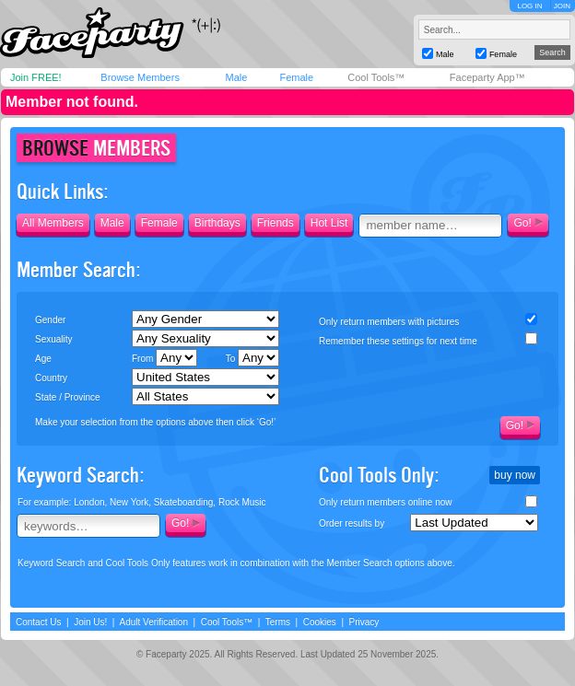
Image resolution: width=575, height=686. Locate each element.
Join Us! (90, 622)
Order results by (351, 523)
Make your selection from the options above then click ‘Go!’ (155, 422)
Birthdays (217, 222)
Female (296, 77)
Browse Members (140, 77)
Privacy (364, 622)
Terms (277, 622)
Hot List (329, 222)
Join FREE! (36, 77)
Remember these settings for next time (398, 341)
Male (236, 77)
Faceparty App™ (487, 77)
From (164, 357)
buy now (514, 475)
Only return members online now (385, 502)
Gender (50, 320)
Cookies (319, 622)
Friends (275, 222)
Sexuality (54, 339)
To (252, 357)
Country (51, 378)
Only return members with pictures (389, 322)
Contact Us (38, 622)
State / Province (67, 397)
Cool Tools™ (376, 77)
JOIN (562, 6)
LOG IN (529, 6)
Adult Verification (153, 622)
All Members (53, 222)
